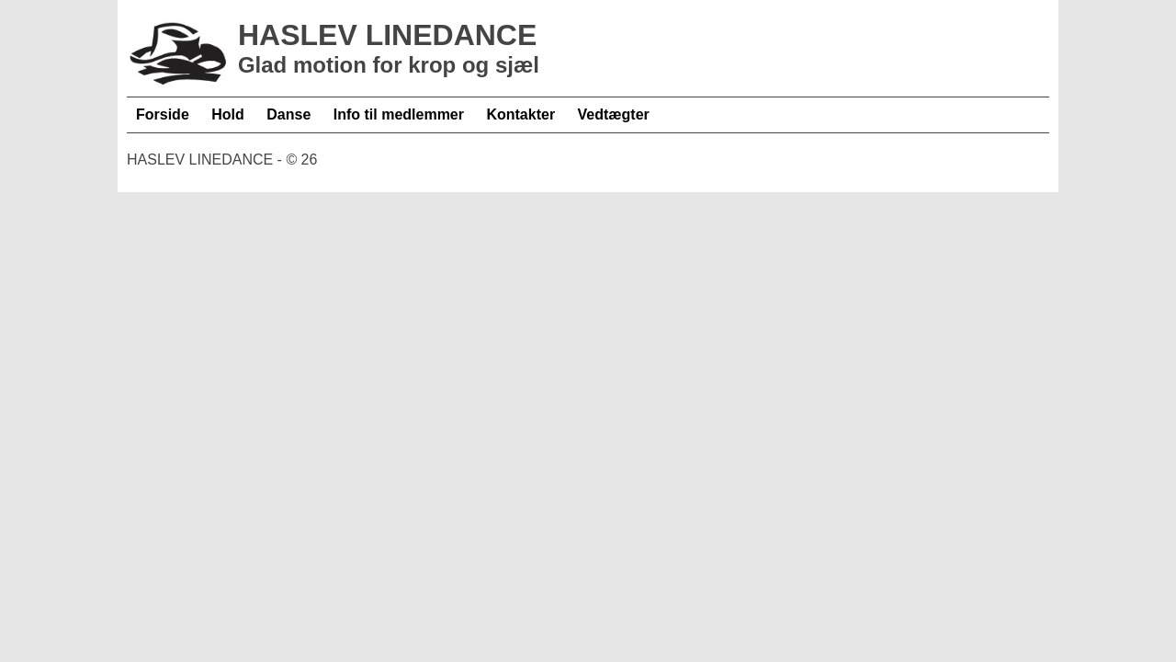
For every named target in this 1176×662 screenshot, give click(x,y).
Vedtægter (614, 114)
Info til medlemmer (399, 114)
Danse (288, 114)
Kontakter (520, 114)
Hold (227, 114)
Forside (162, 114)
